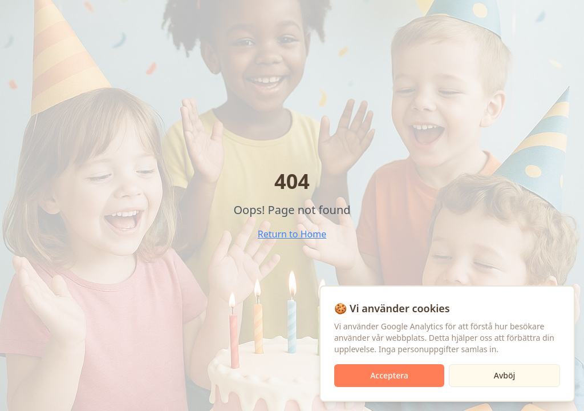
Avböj (505, 375)
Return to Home (292, 234)
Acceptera (389, 375)
